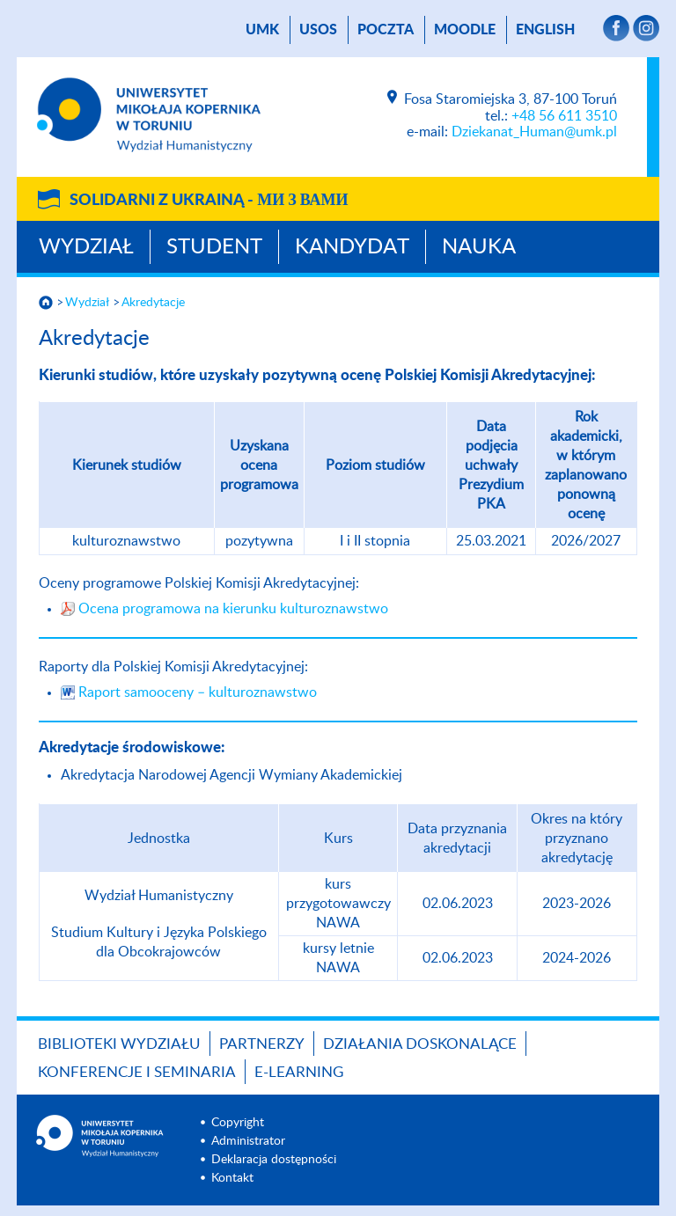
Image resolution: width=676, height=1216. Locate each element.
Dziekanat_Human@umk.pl (534, 132)
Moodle (465, 30)
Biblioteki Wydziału (119, 1044)
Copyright (237, 1123)
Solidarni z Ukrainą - (209, 201)
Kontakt (232, 1178)
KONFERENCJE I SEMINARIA (137, 1072)
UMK (262, 30)
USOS (318, 30)
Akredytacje (153, 303)
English (545, 30)
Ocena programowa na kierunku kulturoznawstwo (233, 609)
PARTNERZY (262, 1044)
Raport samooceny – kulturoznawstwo (197, 692)
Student (214, 247)
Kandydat (352, 247)
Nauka (479, 247)
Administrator (248, 1141)
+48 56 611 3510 (564, 116)
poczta (385, 30)
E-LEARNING (298, 1072)
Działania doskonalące (420, 1044)
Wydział (86, 247)
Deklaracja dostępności (273, 1160)
